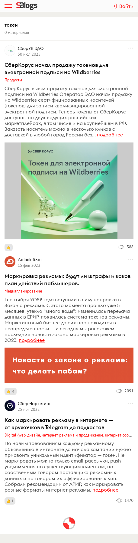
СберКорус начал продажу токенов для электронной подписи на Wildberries (56, 68)
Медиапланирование (23, 291)
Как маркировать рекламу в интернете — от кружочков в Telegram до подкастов (59, 424)
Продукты (13, 80)
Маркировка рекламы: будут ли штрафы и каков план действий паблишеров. (67, 280)
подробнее (110, 135)
